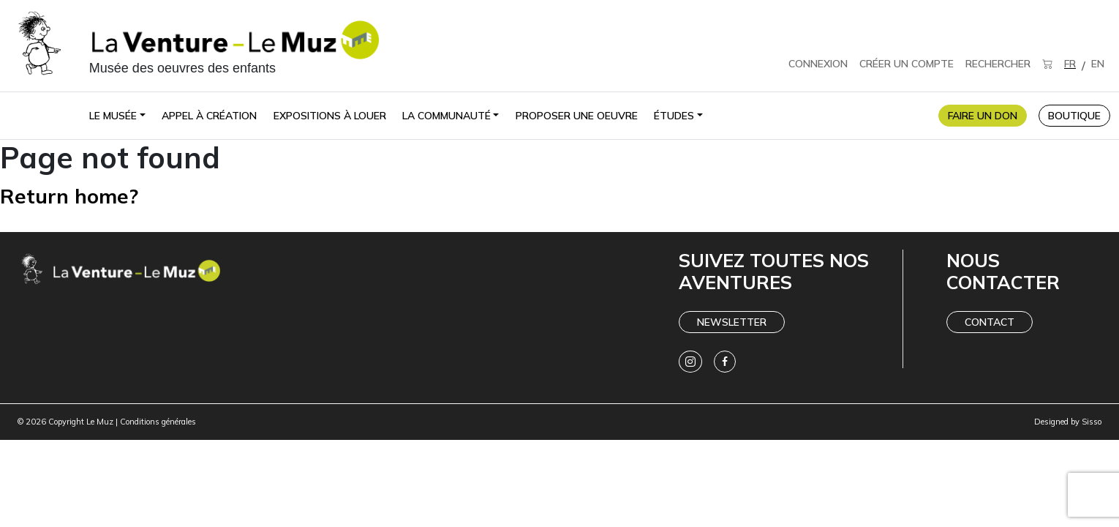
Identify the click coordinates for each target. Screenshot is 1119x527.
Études (674, 115)
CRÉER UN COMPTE (906, 63)
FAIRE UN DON (982, 115)
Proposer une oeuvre (577, 115)
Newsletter (731, 322)
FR (1070, 63)
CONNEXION (818, 63)
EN (1097, 63)
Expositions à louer (330, 115)
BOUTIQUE (1074, 115)
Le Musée (113, 115)
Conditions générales (158, 421)
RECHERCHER (998, 63)
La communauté (446, 115)
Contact (989, 322)
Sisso (1091, 421)
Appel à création (209, 115)
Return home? (77, 194)
